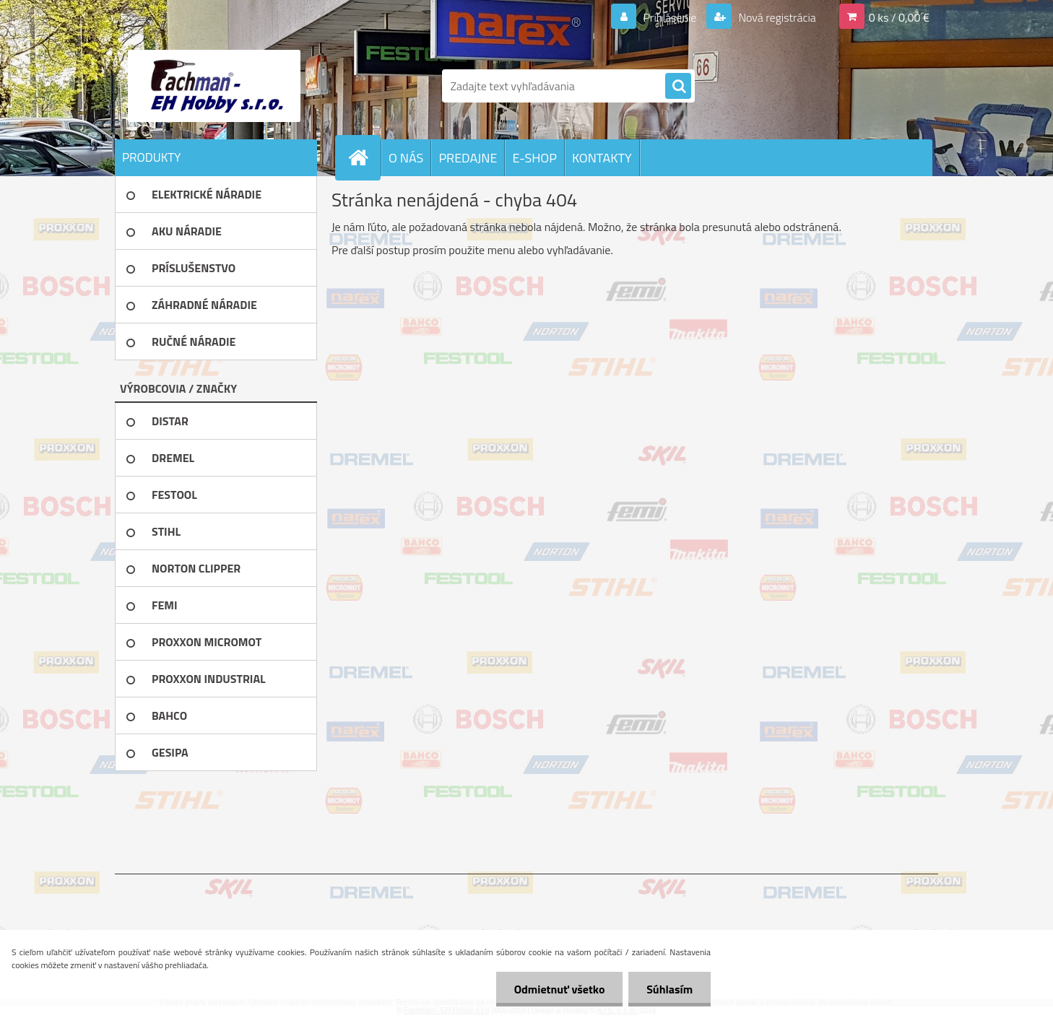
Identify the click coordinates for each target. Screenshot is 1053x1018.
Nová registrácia (776, 17)
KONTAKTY (602, 158)
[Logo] (214, 86)
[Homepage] (364, 157)
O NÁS (406, 158)
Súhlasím (669, 989)
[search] (678, 86)
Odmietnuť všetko (559, 989)
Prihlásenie (670, 17)
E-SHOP (534, 158)
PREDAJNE (467, 158)
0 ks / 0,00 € (899, 17)
